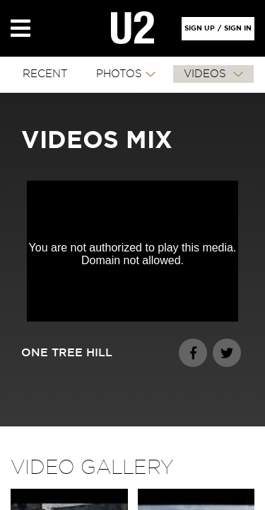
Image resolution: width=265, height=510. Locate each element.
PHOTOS (119, 74)
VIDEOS (207, 74)
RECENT (45, 74)
